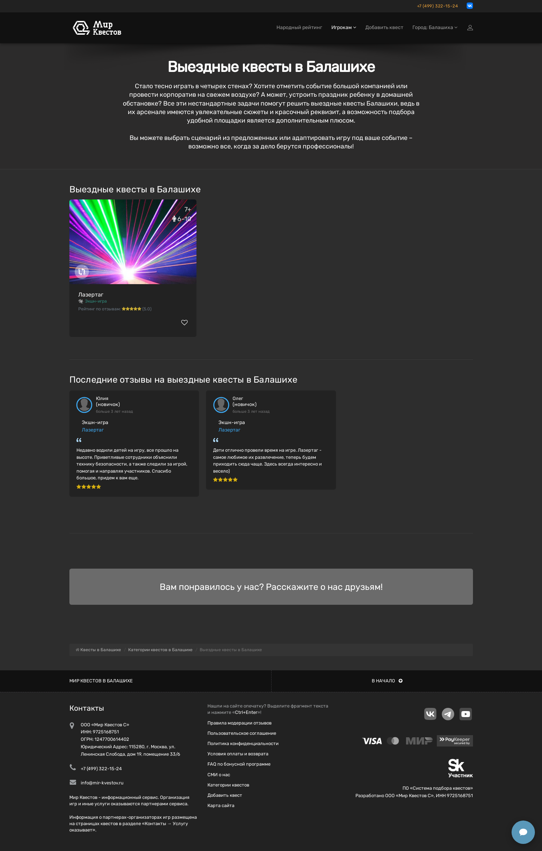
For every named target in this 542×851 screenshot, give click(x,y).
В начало (387, 680)
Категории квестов (228, 785)
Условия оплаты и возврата (237, 753)
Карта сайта (220, 805)
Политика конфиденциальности (243, 743)
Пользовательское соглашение (241, 733)
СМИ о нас (218, 774)
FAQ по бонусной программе (238, 764)
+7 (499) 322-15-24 (437, 6)
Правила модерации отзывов (239, 723)
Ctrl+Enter (246, 712)
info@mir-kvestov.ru (102, 782)
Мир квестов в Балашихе (101, 680)
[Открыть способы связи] (523, 832)
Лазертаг (90, 294)
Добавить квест (384, 27)
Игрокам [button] (343, 27)
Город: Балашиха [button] (434, 27)
